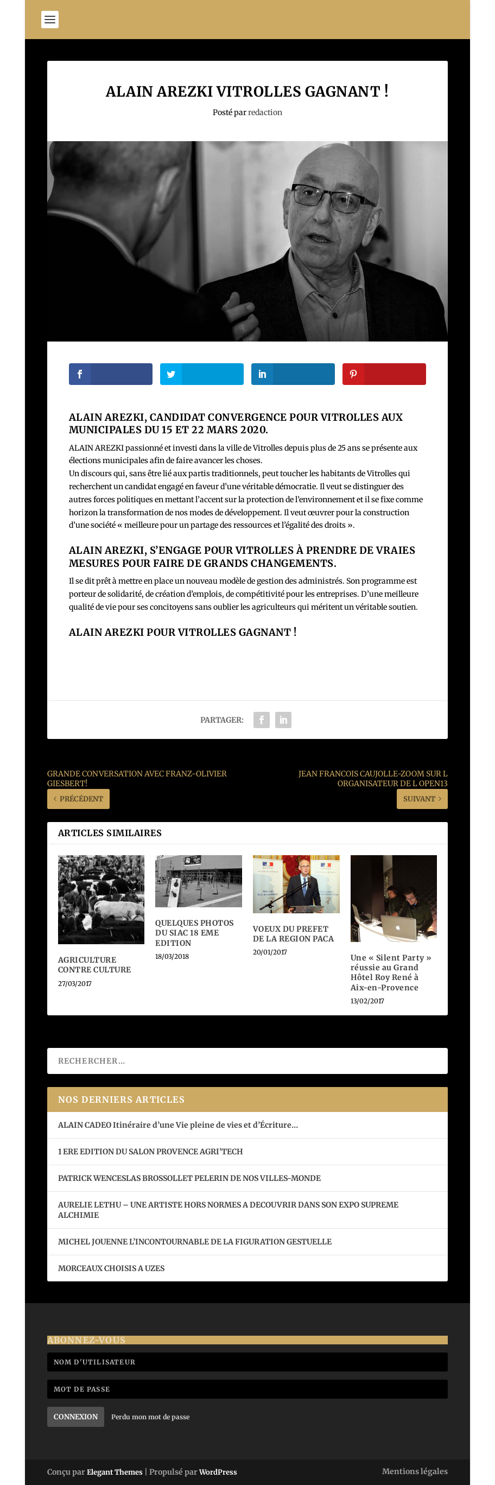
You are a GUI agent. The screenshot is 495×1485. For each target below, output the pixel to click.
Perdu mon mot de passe (150, 1417)
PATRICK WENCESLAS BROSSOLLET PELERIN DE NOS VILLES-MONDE (189, 1178)
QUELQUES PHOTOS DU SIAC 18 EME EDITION (194, 932)
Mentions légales (415, 1471)
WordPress (218, 1472)
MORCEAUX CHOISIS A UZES (111, 1268)
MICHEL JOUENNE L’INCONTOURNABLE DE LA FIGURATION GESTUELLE (195, 1242)
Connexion (76, 1416)
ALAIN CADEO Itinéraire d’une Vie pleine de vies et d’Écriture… (179, 1125)
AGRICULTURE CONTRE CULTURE (94, 965)
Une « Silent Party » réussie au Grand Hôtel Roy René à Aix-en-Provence (391, 973)
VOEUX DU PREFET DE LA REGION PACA (293, 934)
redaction (265, 112)
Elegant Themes (115, 1472)
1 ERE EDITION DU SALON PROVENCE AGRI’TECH (150, 1152)
